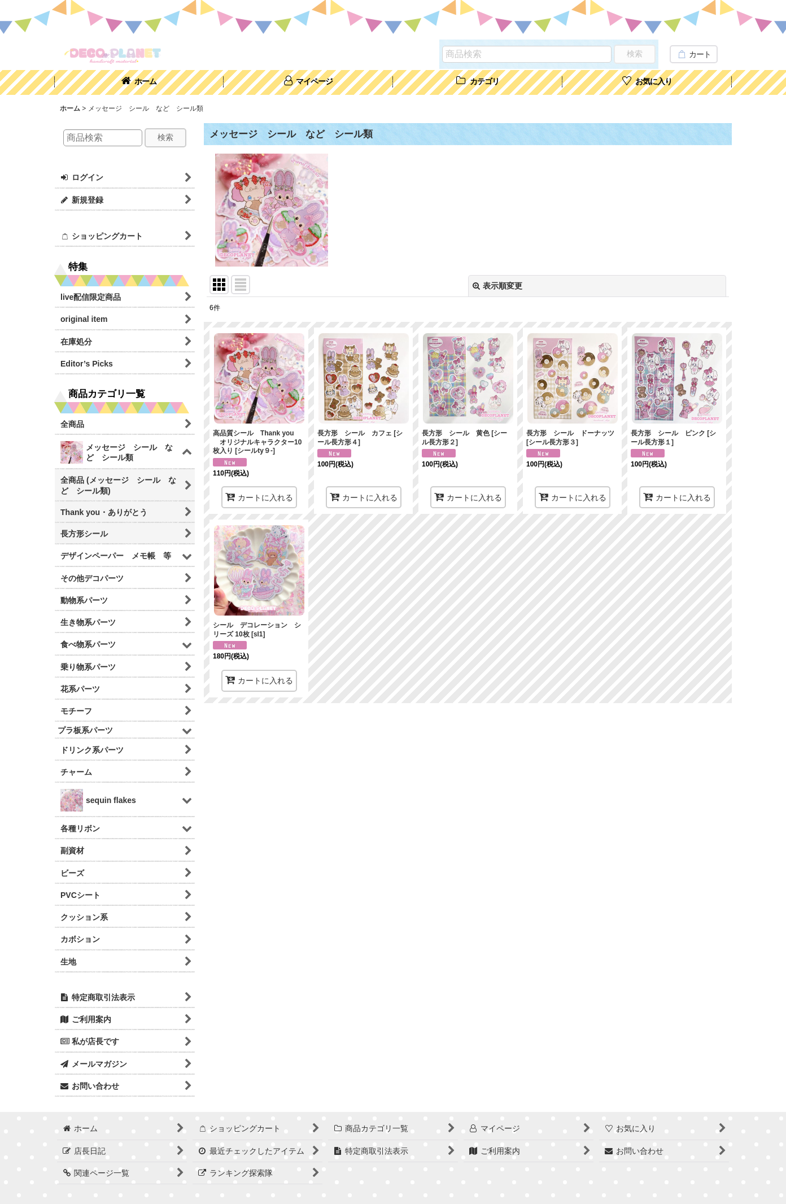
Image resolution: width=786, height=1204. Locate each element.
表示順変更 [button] (497, 285)
